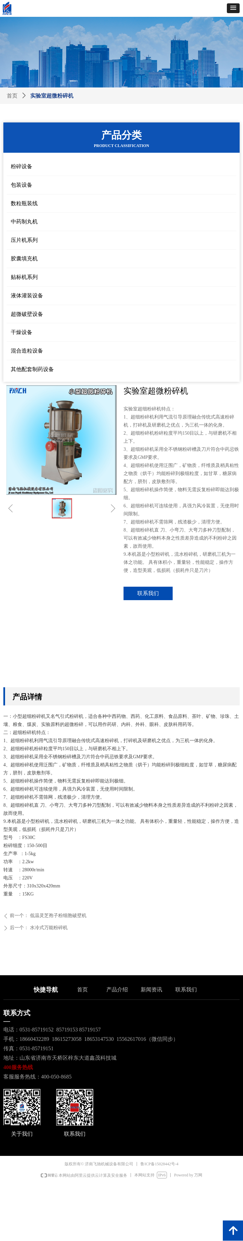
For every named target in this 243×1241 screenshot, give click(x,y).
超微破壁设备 (27, 314)
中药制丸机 (24, 221)
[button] (233, 8)
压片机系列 (24, 240)
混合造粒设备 (27, 351)
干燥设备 (21, 332)
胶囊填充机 (24, 258)
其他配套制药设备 (32, 369)
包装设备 (21, 185)
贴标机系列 (24, 277)
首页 (12, 96)
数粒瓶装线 (24, 203)
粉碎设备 (21, 166)
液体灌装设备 (27, 295)
